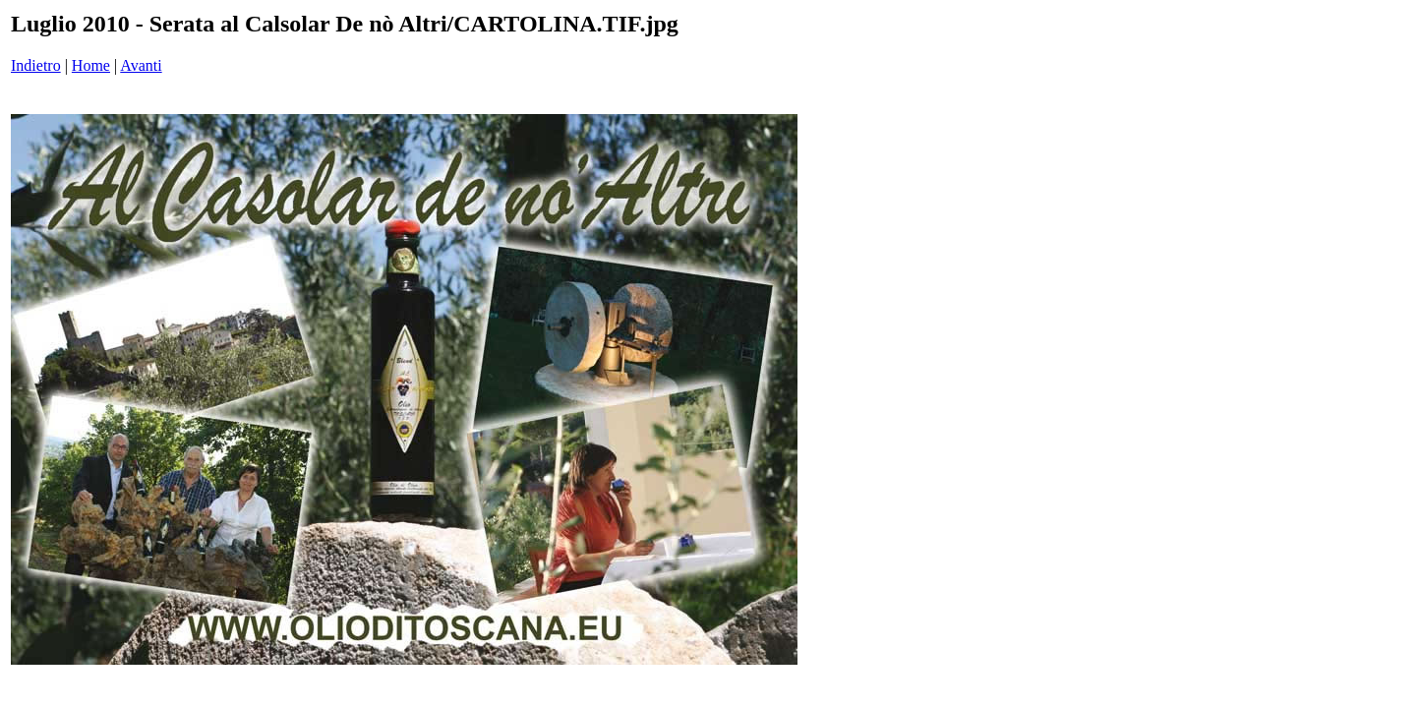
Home (91, 65)
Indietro (36, 65)
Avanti (140, 65)
